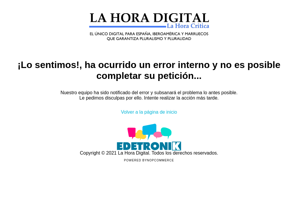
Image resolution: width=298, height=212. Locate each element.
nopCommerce (160, 160)
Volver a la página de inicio (149, 112)
